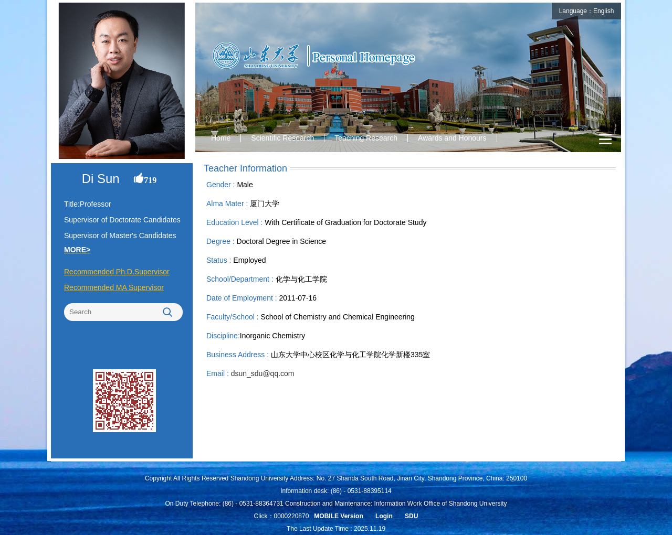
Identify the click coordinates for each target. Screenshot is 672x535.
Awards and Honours (452, 138)
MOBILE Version (338, 516)
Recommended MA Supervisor (114, 287)
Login (384, 516)
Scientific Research (282, 138)
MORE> (77, 249)
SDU (411, 516)
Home (220, 138)
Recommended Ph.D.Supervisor (117, 272)
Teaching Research (365, 138)
